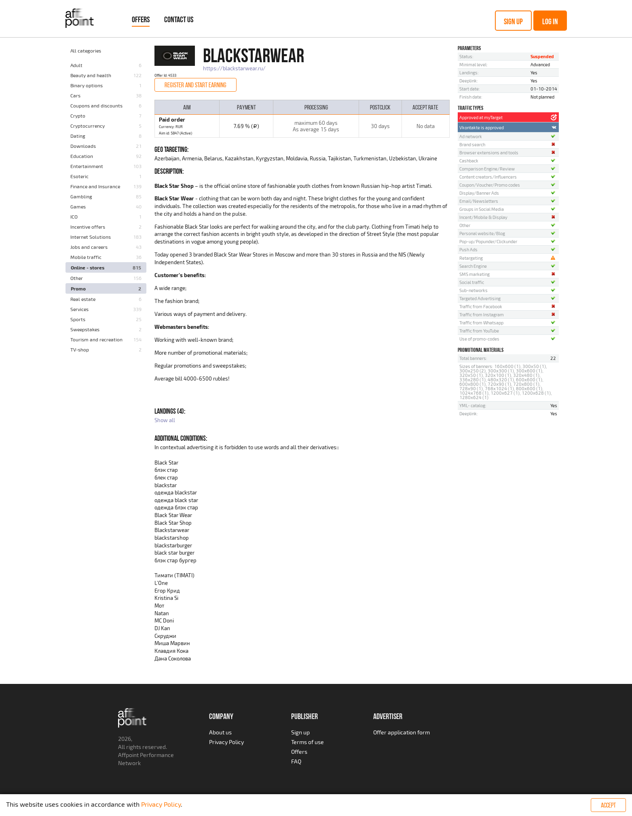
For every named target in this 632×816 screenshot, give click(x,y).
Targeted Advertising (480, 298)
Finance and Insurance (95, 186)
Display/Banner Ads (479, 193)
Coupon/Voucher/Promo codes (489, 184)
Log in (550, 21)
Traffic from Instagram (481, 314)
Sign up (513, 21)
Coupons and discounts (96, 105)
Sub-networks (473, 290)
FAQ (296, 761)
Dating (77, 136)
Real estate (82, 299)
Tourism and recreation (96, 339)
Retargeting (471, 258)
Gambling (81, 196)
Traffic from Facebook (480, 306)
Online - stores (87, 267)
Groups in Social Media (481, 209)
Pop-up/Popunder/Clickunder (488, 241)
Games (78, 206)
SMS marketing (474, 274)
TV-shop (79, 349)
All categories (85, 50)
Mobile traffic (85, 257)
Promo (78, 288)
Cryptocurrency (87, 125)
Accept (608, 805)
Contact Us (178, 19)
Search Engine (473, 266)
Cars (75, 95)
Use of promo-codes (479, 338)
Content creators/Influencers (488, 176)
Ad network (470, 136)
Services (79, 309)
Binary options (86, 85)
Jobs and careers (89, 247)
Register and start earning (195, 85)
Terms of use (307, 741)
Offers (141, 19)
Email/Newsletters (478, 201)
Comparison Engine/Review (487, 168)
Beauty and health (90, 75)
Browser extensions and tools (488, 152)
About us (220, 732)
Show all (164, 420)
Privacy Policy (226, 741)
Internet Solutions (90, 237)
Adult (76, 65)
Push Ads (468, 249)
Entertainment (86, 166)
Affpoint (128, 754)
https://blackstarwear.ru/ (234, 68)
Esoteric (79, 176)
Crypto (77, 115)
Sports (77, 319)
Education (81, 156)
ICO (74, 216)
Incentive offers (87, 226)
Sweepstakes (84, 329)
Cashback (468, 160)
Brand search (472, 144)
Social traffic (471, 282)
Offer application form (401, 732)
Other (76, 278)
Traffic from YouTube (479, 330)
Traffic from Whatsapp (481, 322)
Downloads (83, 146)
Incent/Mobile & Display (483, 217)
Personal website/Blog (482, 233)
